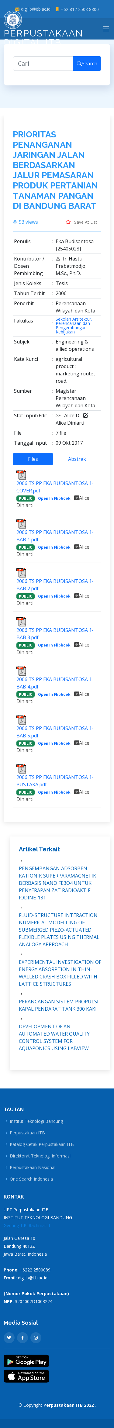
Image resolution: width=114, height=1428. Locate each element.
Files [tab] (33, 463)
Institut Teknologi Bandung (36, 1121)
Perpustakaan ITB (27, 1133)
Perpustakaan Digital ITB (43, 31)
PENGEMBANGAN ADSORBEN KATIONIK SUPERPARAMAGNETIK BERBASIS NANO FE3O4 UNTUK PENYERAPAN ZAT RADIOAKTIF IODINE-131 (57, 887)
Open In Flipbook (54, 502)
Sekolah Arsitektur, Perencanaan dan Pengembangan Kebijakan (74, 329)
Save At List (81, 226)
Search (87, 68)
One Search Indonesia (31, 1179)
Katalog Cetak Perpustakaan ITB (42, 1144)
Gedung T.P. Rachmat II (27, 1225)
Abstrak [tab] (77, 463)
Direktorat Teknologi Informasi (40, 1156)
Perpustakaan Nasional (32, 1167)
